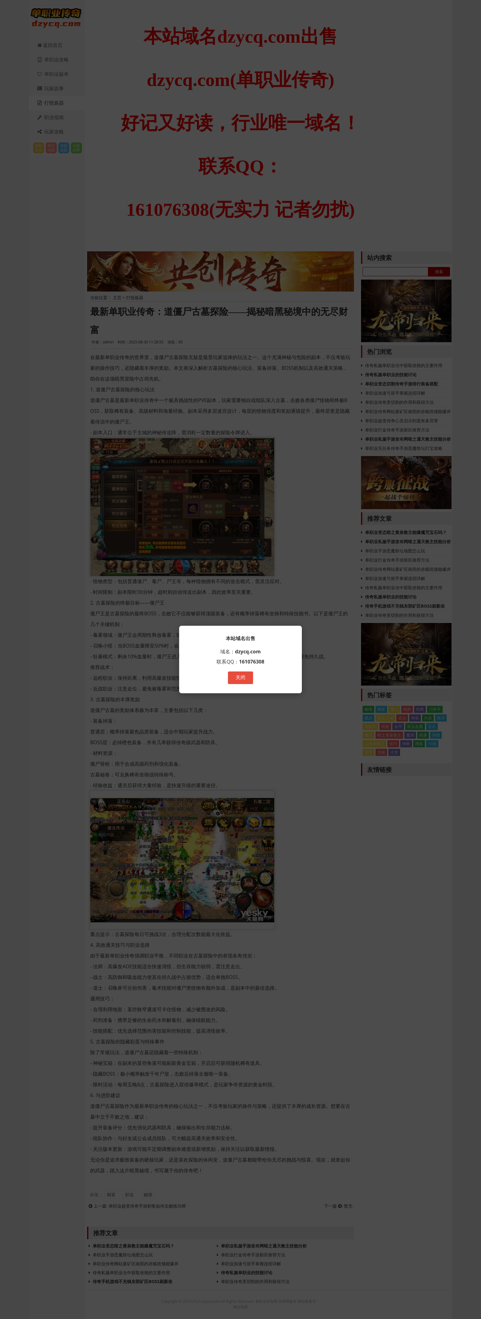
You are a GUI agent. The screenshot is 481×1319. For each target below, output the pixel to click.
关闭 (240, 677)
